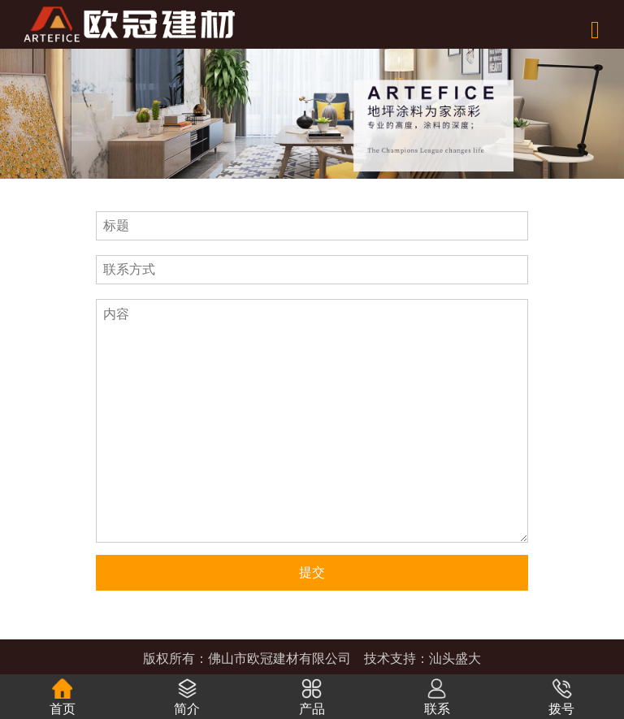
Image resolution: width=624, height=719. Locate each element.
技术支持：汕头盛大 (422, 658)
